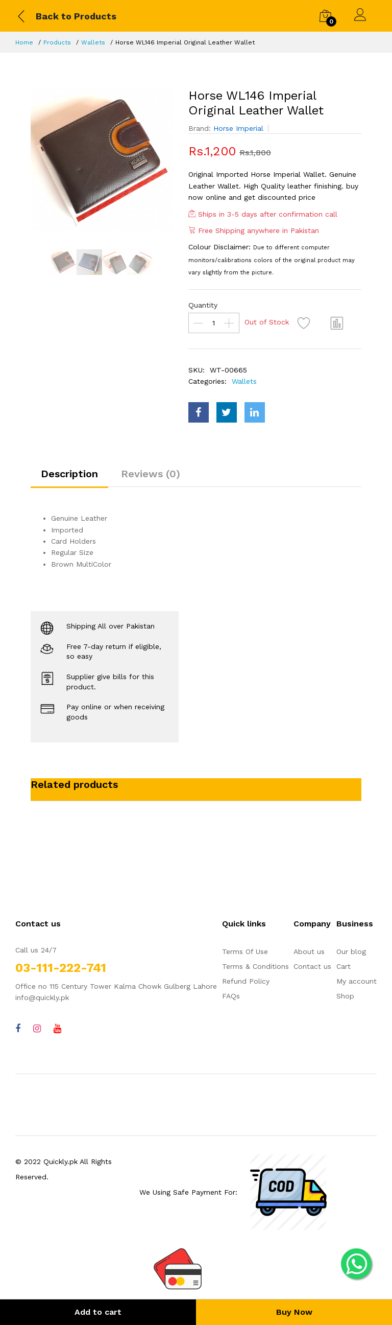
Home (24, 42)
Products (57, 42)
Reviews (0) (150, 474)
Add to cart (98, 1312)
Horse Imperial (238, 128)
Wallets (93, 42)
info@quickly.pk (42, 997)
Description (69, 474)
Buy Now (294, 1312)
